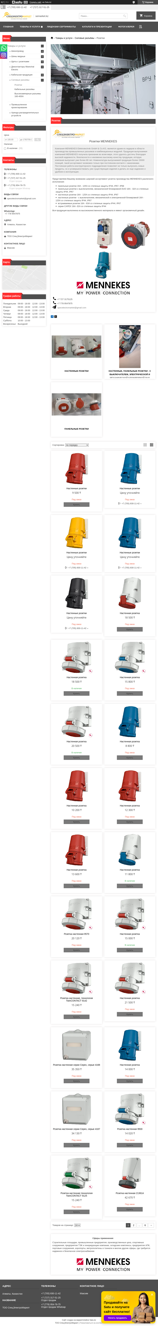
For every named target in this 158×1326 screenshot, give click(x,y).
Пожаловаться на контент (91, 1323)
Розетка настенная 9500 (130, 1129)
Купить (76, 504)
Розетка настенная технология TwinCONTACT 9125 (77, 1194)
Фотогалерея (126, 26)
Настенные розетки (77, 371)
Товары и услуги (30, 26)
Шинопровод (17, 51)
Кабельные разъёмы (25, 89)
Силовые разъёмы (84, 38)
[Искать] (124, 16)
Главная (8, 26)
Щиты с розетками (20, 61)
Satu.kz (92, 1320)
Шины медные (18, 56)
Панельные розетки (76, 429)
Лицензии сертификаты (61, 26)
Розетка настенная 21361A (130, 1193)
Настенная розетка (130, 613)
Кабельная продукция (21, 75)
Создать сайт (35, 2)
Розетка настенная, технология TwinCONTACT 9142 (76, 999)
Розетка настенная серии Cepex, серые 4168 (76, 1065)
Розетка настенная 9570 (76, 934)
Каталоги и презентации (97, 26)
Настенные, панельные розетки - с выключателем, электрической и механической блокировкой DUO (130, 374)
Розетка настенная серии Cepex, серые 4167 (76, 1129)
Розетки (18, 85)
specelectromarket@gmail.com (71, 307)
